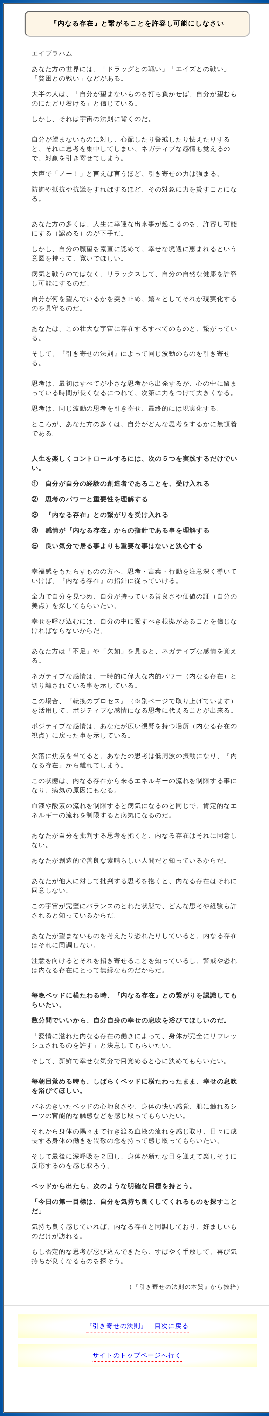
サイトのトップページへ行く (137, 1355)
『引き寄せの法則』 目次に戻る (137, 1325)
